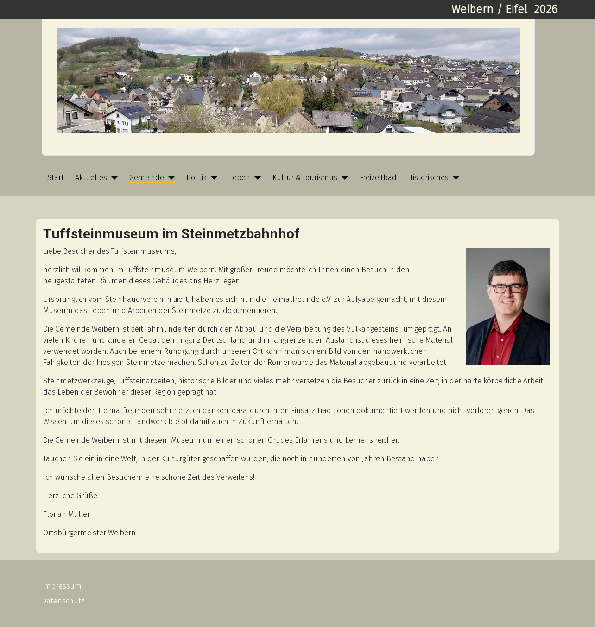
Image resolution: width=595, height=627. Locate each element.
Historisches (428, 177)
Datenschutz (63, 600)
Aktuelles (91, 177)
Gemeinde (146, 177)
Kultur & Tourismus (304, 177)
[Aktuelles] (112, 177)
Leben (239, 177)
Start (55, 177)
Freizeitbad (378, 177)
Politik (196, 177)
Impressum (62, 586)
